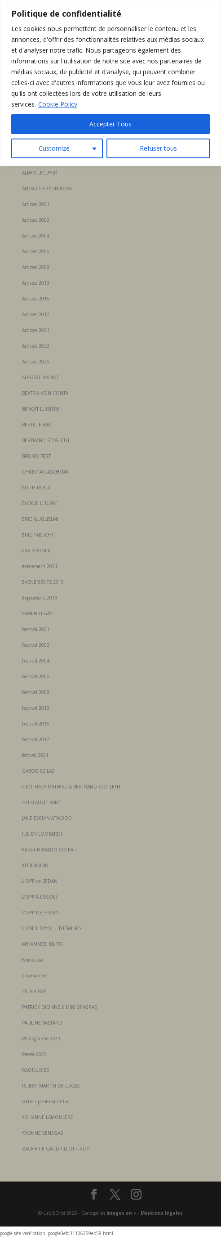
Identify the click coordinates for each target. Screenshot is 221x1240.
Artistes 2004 (35, 236)
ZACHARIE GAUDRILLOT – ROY (55, 1149)
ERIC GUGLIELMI (40, 519)
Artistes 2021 (35, 330)
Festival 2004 (35, 661)
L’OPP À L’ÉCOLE (40, 897)
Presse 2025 (34, 1054)
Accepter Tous (110, 124)
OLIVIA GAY (34, 991)
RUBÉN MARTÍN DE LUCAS (51, 1086)
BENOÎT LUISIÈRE (41, 409)
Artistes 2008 (35, 267)
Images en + (121, 1213)
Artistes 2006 (35, 251)
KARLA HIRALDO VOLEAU (49, 849)
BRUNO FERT (36, 456)
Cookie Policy (57, 104)
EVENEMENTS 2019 (43, 582)
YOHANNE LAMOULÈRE (47, 1117)
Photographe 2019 (41, 1038)
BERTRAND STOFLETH (45, 440)
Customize (54, 148)
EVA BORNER (36, 550)
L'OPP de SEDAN (39, 881)
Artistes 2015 (35, 298)
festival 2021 (35, 755)
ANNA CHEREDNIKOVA (47, 188)
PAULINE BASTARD (42, 1023)
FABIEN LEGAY (37, 613)
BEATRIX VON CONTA (45, 393)
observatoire (34, 975)
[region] (110, 83)
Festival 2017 (35, 739)
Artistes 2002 (35, 220)
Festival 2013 (35, 708)
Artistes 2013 (35, 283)
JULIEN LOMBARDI (42, 834)
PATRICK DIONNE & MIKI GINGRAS (59, 1007)
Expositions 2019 (39, 598)
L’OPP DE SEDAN (40, 912)
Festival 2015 (35, 724)
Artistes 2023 (35, 346)
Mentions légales (162, 1213)
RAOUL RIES (35, 1070)
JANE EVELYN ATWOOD (47, 818)
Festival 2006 (35, 676)
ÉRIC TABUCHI (37, 535)
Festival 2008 (35, 692)
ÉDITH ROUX (36, 487)
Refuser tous (158, 148)
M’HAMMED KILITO (42, 944)
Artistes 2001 (35, 204)
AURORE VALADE (40, 377)
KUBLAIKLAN (35, 865)
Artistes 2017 (35, 314)
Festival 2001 (35, 629)
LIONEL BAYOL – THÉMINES (51, 928)
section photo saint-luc (45, 1101)
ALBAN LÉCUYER (39, 173)
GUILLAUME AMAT (41, 802)
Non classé (33, 960)
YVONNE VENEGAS (42, 1133)
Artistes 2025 (35, 361)
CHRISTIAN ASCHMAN (46, 472)
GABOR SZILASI (39, 771)
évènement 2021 (39, 566)
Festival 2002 (35, 645)
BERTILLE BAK (36, 424)
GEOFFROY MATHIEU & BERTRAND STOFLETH (71, 786)
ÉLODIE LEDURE (40, 503)
